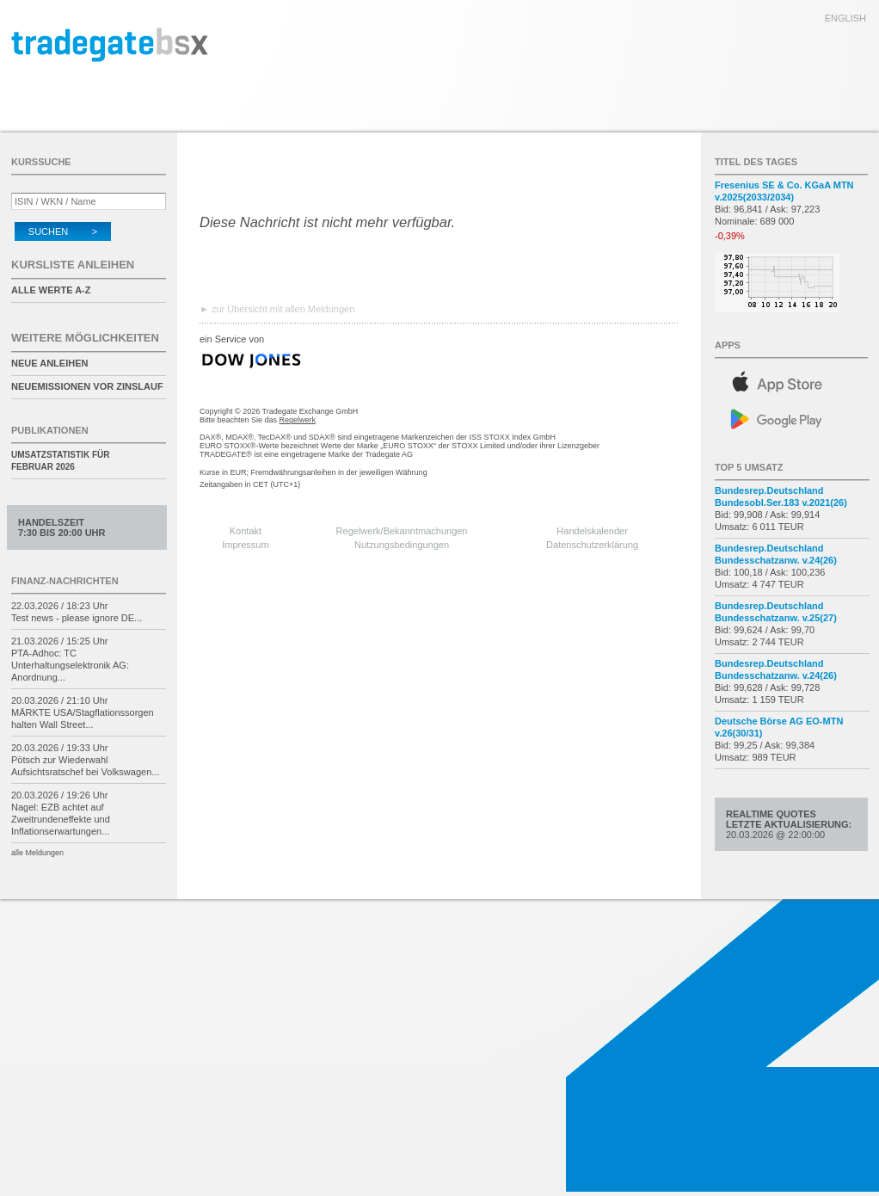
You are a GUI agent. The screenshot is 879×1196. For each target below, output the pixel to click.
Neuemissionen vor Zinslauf (87, 386)
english (845, 18)
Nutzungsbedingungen (401, 544)
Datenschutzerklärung (592, 544)
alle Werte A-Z (50, 290)
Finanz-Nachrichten (65, 581)
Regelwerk (298, 420)
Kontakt (245, 531)
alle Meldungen (37, 852)
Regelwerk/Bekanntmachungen (402, 531)
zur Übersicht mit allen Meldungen (283, 309)
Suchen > (62, 231)
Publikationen (50, 430)
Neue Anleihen (49, 363)
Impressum (245, 544)
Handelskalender (592, 531)
